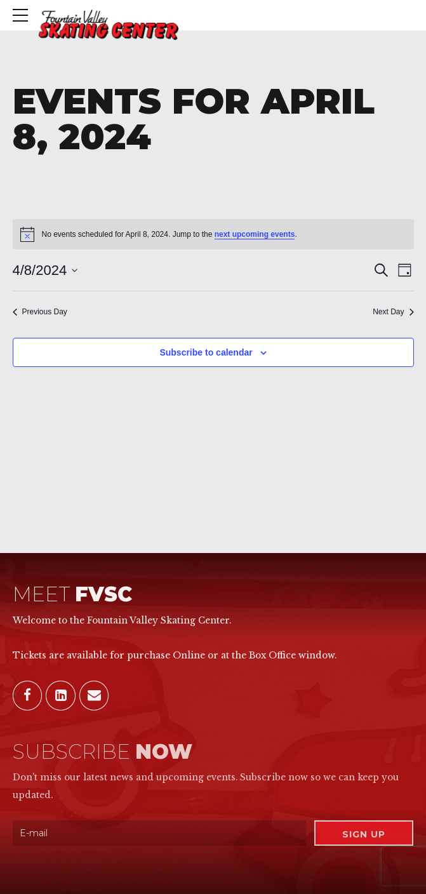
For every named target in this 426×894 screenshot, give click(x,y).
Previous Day (40, 311)
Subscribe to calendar (205, 352)
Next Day (393, 311)
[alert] (213, 234)
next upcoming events (255, 234)
